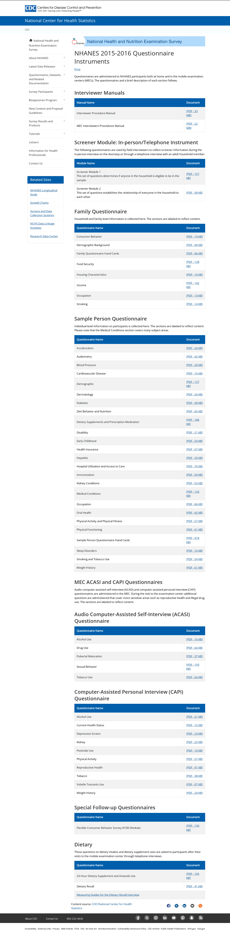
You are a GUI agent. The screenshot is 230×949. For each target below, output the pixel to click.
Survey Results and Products (41, 123)
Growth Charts (39, 203)
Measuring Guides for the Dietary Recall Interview (108, 895)
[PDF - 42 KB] (194, 356)
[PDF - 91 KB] (194, 767)
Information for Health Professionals (43, 153)
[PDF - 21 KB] (194, 432)
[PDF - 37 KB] (194, 656)
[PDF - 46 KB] (194, 253)
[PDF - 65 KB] (194, 411)
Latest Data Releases (42, 66)
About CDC (31, 918)
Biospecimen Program (43, 100)
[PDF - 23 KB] (194, 733)
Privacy (56, 928)
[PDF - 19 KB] (194, 236)
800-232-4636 (75, 918)
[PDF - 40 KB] (194, 245)
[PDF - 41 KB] (194, 886)
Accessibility (30, 928)
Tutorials (34, 134)
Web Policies (67, 928)
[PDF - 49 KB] (194, 403)
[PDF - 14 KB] (194, 304)
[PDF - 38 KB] (194, 776)
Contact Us (36, 163)
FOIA (76, 928)
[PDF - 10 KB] (194, 274)
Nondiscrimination (107, 928)
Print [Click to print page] (77, 69)
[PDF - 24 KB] (194, 348)
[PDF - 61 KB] (194, 529)
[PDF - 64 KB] (194, 648)
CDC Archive (154, 928)
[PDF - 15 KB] (194, 725)
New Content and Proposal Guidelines (46, 111)
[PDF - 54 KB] (194, 441)
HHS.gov (191, 928)
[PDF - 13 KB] (194, 295)
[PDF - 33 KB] (194, 458)
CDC (27, 29)
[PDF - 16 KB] (194, 373)
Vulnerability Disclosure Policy (132, 928)
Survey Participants (41, 92)
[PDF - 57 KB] (194, 449)
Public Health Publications (173, 928)
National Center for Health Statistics (60, 20)
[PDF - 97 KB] (194, 784)
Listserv (34, 142)
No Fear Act (91, 928)
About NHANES (38, 58)
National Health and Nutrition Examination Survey (43, 44)
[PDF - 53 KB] (194, 483)
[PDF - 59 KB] (194, 475)
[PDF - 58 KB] (194, 192)
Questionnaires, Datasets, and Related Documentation (45, 79)
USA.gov (201, 928)
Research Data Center (44, 236)
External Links (44, 928)
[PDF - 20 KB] (194, 365)
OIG (82, 928)
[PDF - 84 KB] (194, 504)
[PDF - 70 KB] (194, 466)
